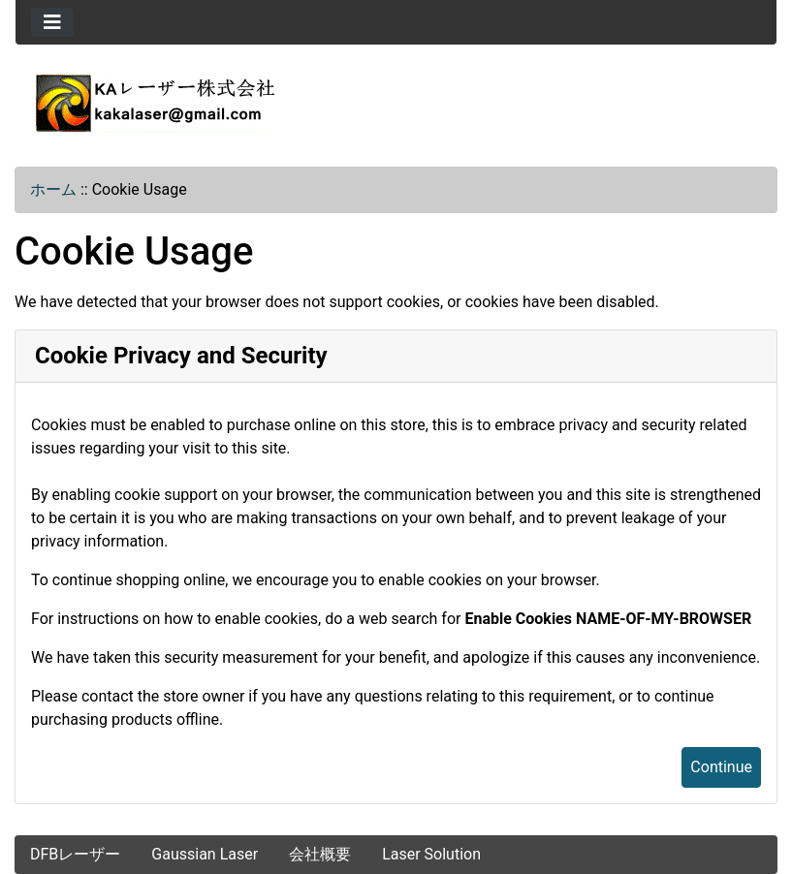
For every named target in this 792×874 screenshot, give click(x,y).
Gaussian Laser (204, 854)
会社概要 (320, 854)
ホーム (53, 189)
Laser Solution (431, 854)
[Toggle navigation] (52, 22)
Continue (721, 767)
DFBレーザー (75, 854)
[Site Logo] (396, 103)
